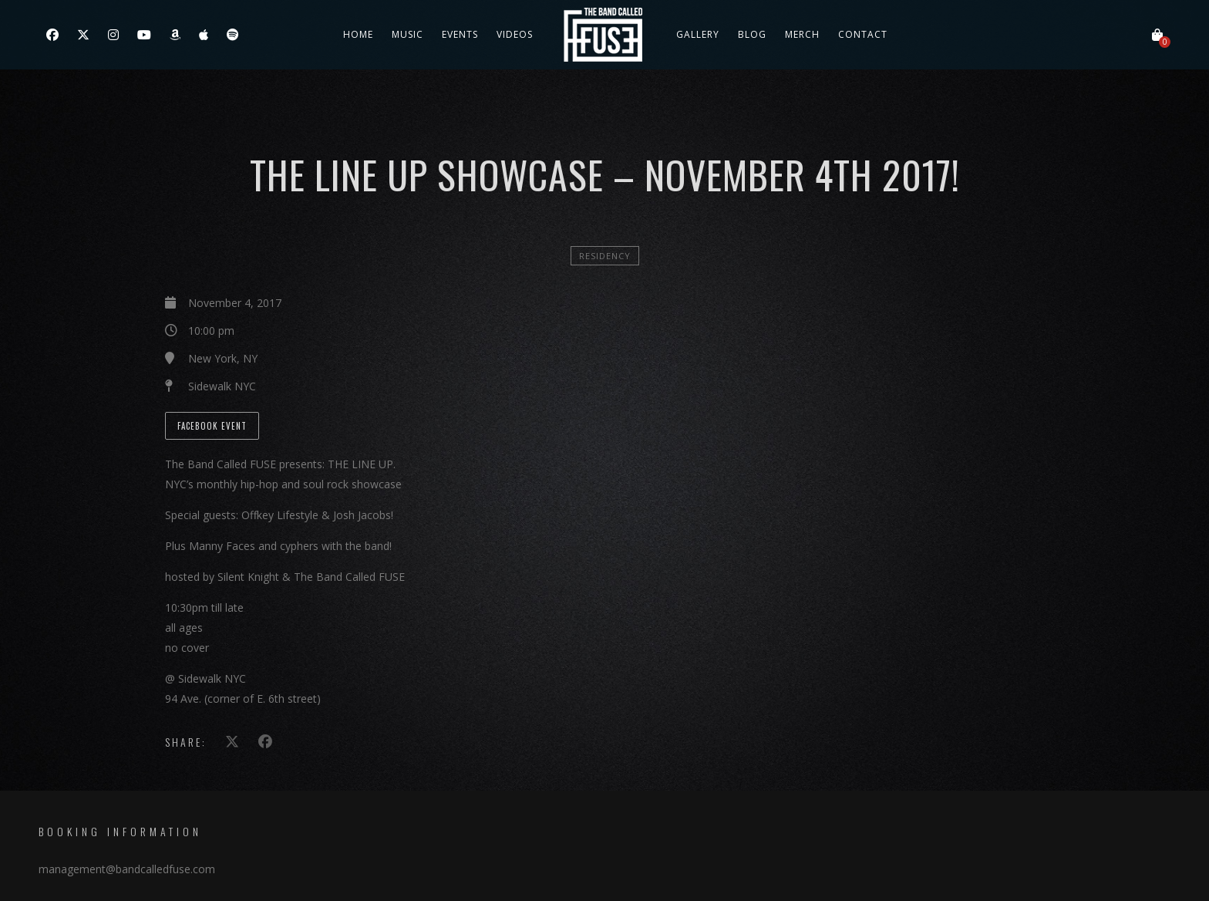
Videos (515, 34)
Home (358, 34)
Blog (752, 34)
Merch (802, 34)
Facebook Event (212, 426)
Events (460, 34)
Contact (862, 34)
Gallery (697, 34)
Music (407, 34)
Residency (605, 256)
